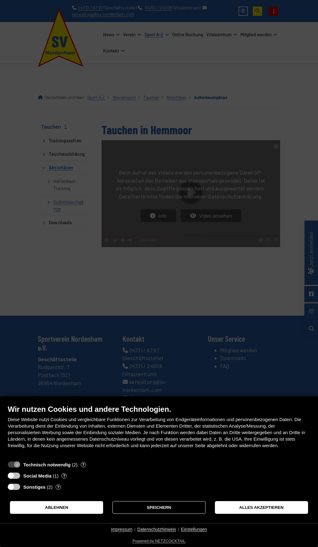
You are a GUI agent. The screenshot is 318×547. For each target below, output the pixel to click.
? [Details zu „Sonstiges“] (58, 487)
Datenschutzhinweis (156, 529)
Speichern (159, 507)
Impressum (121, 529)
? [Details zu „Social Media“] (64, 476)
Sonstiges (34, 487)
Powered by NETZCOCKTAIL (159, 541)
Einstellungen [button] (194, 529)
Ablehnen (56, 507)
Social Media (37, 475)
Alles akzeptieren (261, 507)
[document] (159, 431)
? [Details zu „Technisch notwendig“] (83, 464)
